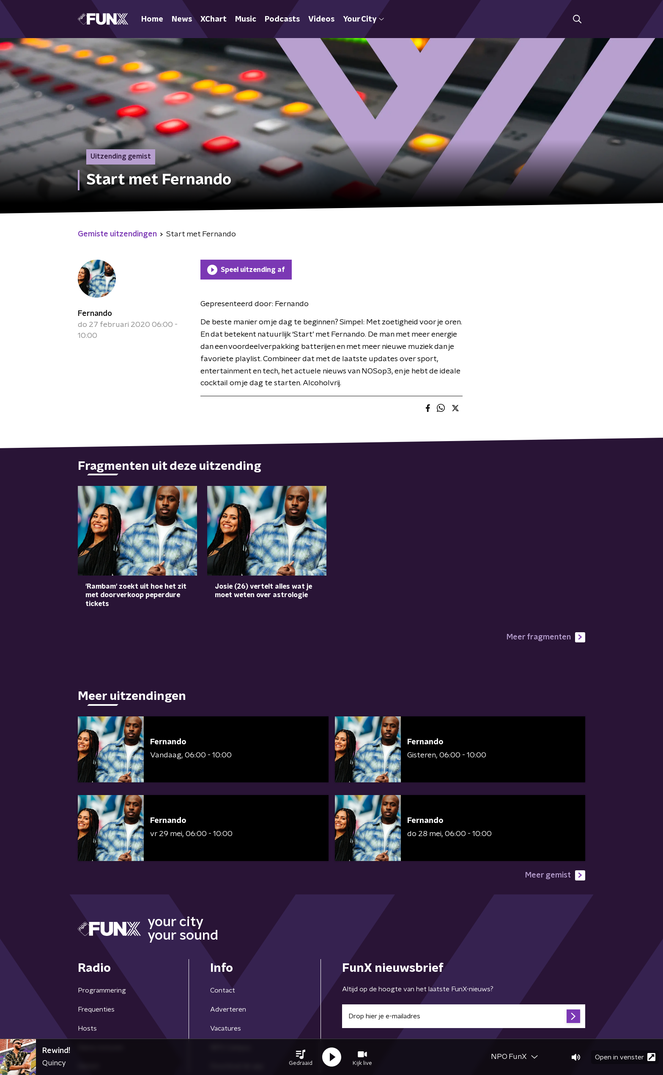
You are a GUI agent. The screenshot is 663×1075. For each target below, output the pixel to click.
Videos (321, 19)
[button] (300, 1057)
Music (245, 19)
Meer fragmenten (546, 637)
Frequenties (96, 1009)
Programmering (102, 990)
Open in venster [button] (625, 1057)
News (182, 19)
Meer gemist (555, 875)
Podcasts (282, 19)
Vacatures (225, 1028)
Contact (222, 990)
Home (152, 19)
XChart (213, 19)
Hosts (87, 1028)
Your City (363, 19)
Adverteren (228, 1009)
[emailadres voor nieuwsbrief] (463, 1016)
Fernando (95, 314)
